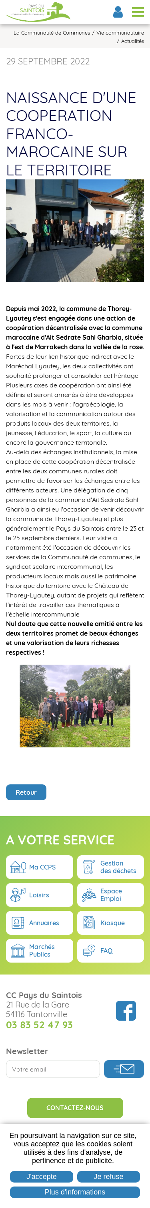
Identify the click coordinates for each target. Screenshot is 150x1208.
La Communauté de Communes (52, 33)
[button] (75, 230)
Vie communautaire (120, 33)
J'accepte (41, 1177)
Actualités (132, 41)
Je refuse (109, 1177)
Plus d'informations (75, 1192)
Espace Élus (118, 12)
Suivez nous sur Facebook (126, 1061)
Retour (26, 842)
